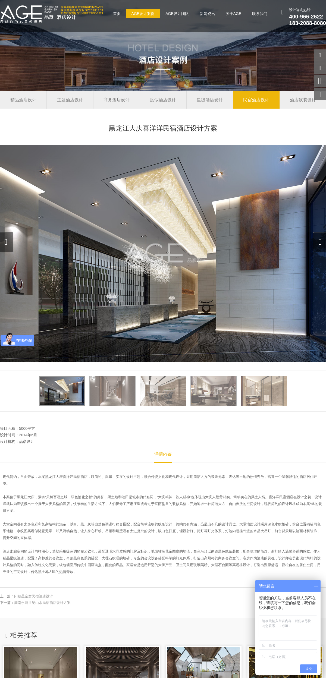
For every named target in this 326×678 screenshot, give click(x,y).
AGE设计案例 (143, 13)
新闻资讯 (207, 13)
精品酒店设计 (23, 99)
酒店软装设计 (303, 99)
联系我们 (259, 13)
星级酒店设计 (210, 99)
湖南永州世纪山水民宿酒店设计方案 (42, 603)
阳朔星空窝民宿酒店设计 (33, 596)
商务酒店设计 (117, 99)
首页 (117, 13)
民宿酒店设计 (256, 99)
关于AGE (234, 13)
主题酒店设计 (70, 99)
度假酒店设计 (163, 99)
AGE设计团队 (177, 13)
